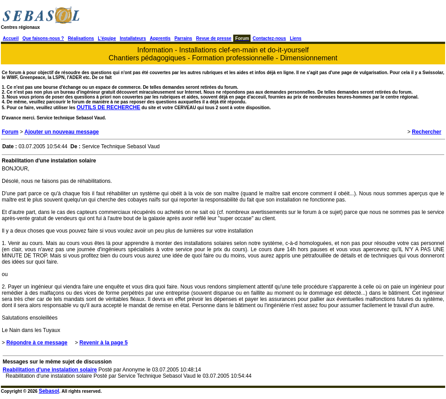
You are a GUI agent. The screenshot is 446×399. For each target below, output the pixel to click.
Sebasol (49, 391)
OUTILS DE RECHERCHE (108, 107)
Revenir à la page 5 (104, 343)
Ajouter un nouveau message (61, 132)
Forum (10, 132)
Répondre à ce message (36, 343)
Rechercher (426, 132)
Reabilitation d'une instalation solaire (50, 370)
